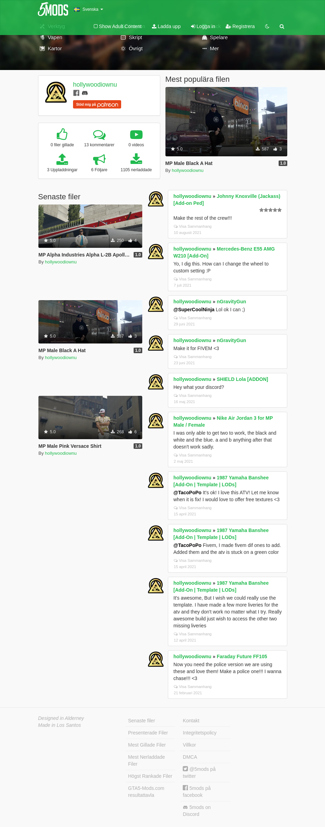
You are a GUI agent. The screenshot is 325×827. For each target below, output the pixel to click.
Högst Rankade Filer (150, 776)
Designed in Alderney (61, 718)
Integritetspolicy (199, 732)
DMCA (190, 757)
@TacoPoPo (187, 492)
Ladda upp (166, 26)
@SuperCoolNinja (194, 309)
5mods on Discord (196, 810)
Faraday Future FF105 (242, 656)
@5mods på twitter (199, 772)
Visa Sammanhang (192, 226)
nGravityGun (231, 301)
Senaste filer (141, 720)
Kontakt (191, 720)
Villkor (189, 745)
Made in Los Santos (59, 725)
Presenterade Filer (148, 732)
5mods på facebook (196, 791)
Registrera (240, 26)
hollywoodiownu (95, 84)
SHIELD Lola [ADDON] (242, 379)
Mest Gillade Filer (147, 745)
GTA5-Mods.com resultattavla (146, 791)
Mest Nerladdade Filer (146, 760)
